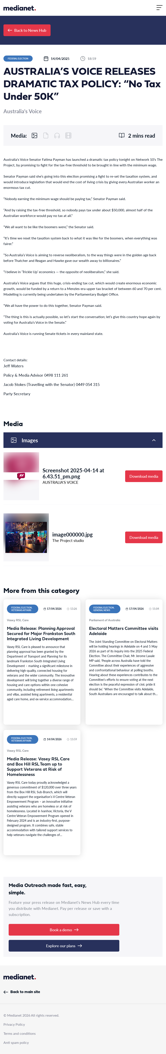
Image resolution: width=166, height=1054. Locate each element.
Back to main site (21, 992)
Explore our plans (64, 945)
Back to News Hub (27, 30)
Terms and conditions (19, 1033)
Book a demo (64, 929)
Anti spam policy (16, 1042)
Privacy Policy (14, 1024)
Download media (143, 476)
